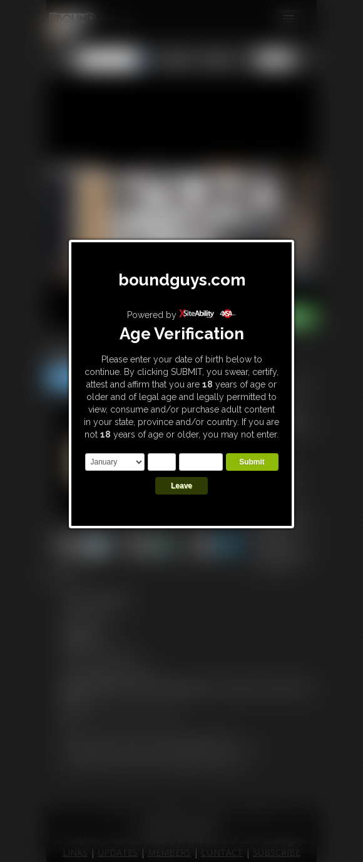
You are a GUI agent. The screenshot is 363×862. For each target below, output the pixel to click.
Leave (181, 485)
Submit (252, 462)
